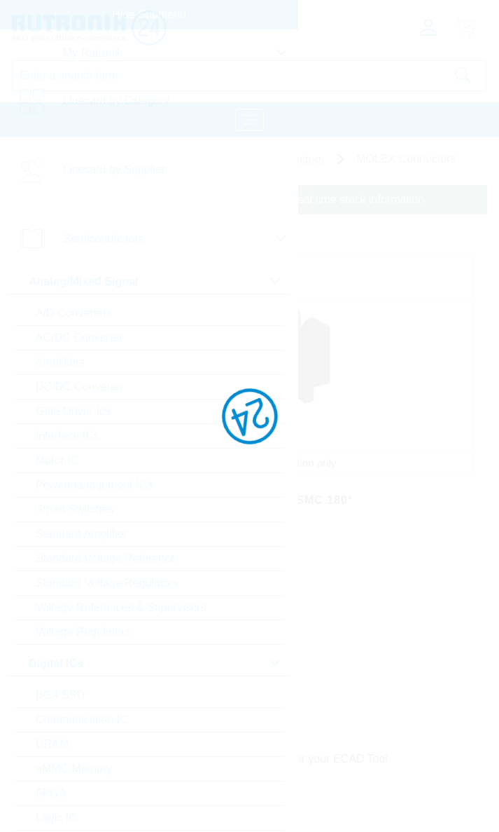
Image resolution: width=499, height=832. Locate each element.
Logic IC (56, 818)
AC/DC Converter (79, 337)
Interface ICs (67, 436)
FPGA (51, 793)
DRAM (52, 744)
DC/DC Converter (79, 387)
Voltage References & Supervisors (121, 607)
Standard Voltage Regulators (107, 583)
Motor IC (57, 460)
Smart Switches (74, 509)
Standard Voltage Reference (106, 558)
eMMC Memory (74, 769)
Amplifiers (60, 362)
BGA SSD (60, 695)
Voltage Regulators (83, 632)
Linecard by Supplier (114, 169)
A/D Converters (74, 313)
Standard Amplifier (81, 534)
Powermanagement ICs (94, 485)
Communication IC (82, 719)
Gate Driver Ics (73, 411)
